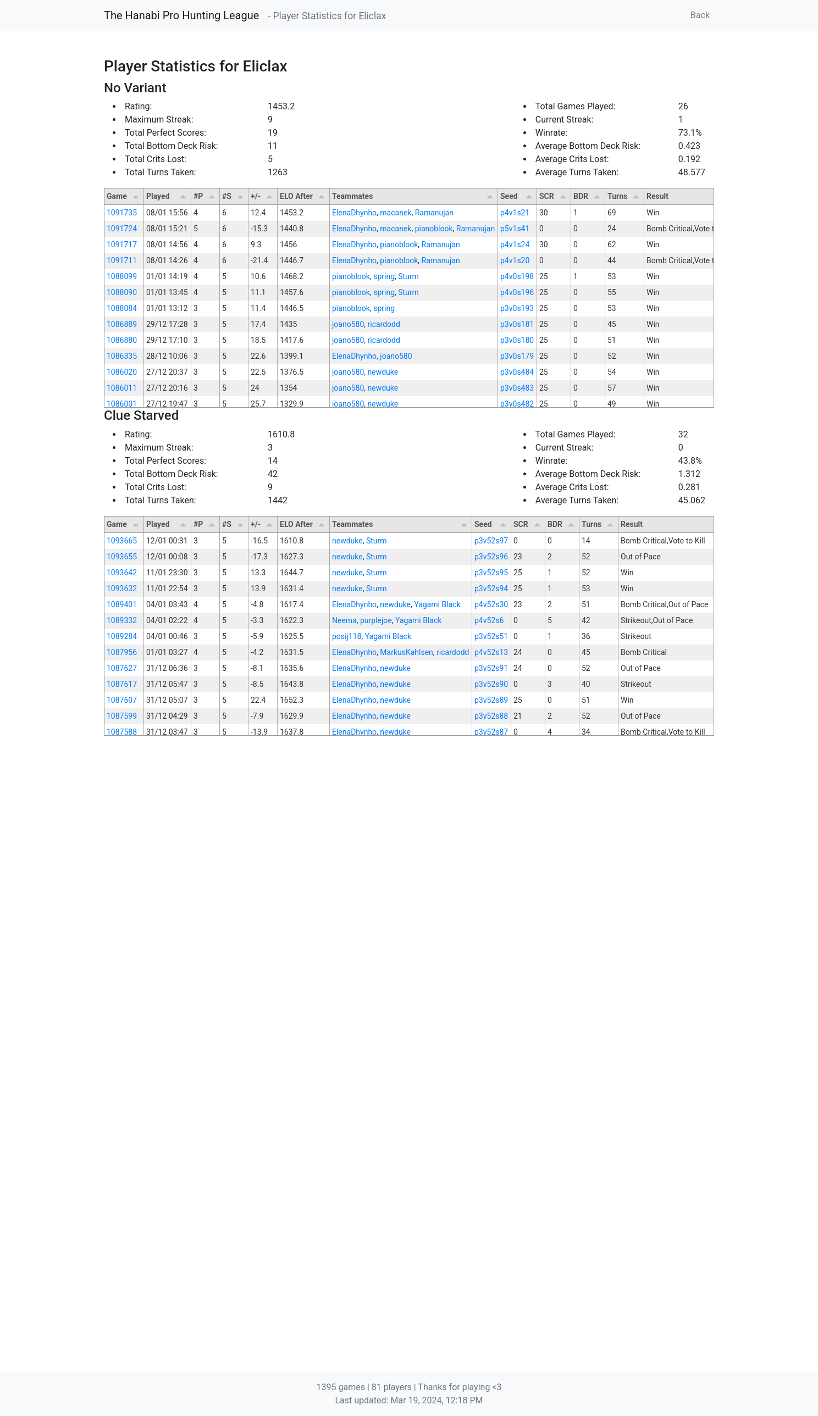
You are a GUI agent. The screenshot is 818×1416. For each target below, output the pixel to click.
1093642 (122, 877)
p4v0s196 (517, 292)
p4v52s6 (489, 925)
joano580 (348, 324)
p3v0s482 (517, 403)
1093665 (122, 845)
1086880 (122, 340)
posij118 (346, 941)
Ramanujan (434, 212)
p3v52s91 (491, 973)
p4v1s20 (514, 260)
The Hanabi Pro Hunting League (181, 15)
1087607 (122, 1005)
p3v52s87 (491, 1036)
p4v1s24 (514, 244)
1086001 (122, 403)
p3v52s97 (491, 845)
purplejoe (376, 925)
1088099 (122, 276)
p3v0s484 (517, 372)
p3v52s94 (491, 893)
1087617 (122, 989)
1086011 (122, 388)
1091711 (122, 260)
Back (700, 15)
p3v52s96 (491, 861)
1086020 (122, 372)
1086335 (122, 356)
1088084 (122, 308)
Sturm (408, 276)
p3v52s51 (491, 941)
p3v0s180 (517, 340)
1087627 (122, 973)
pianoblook (434, 228)
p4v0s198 (517, 276)
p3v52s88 (491, 1021)
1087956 (122, 957)
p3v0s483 (517, 388)
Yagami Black (437, 909)
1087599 (122, 1021)
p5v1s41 (514, 228)
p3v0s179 (517, 356)
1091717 (122, 244)
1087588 (122, 1036)
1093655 (122, 861)
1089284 (122, 941)
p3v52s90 (491, 989)
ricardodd (384, 324)
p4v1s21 (514, 212)
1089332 (122, 925)
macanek (395, 212)
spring (384, 276)
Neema (344, 925)
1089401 (122, 909)
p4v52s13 (491, 957)
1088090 (122, 292)
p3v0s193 (517, 308)
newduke (383, 372)
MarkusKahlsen (406, 957)
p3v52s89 (491, 1005)
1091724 (122, 228)
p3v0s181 (517, 324)
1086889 (122, 324)
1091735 (122, 212)
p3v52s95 (491, 877)
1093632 (122, 893)
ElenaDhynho (354, 212)
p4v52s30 (491, 909)
